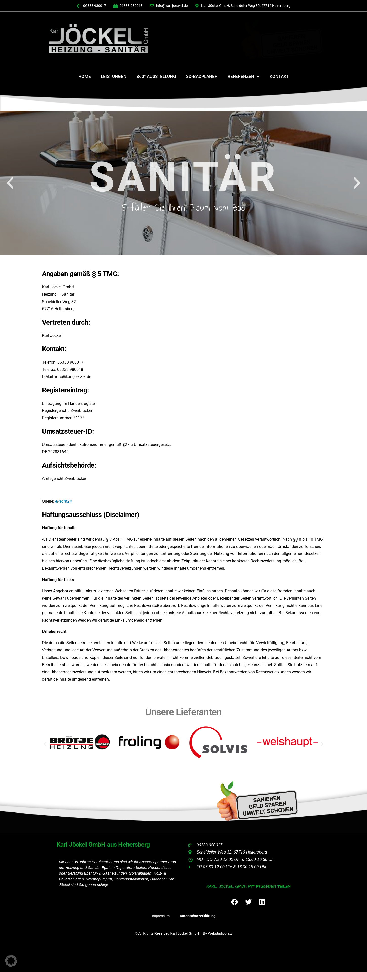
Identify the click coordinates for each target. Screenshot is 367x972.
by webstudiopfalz (217, 933)
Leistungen (113, 76)
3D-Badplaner (202, 76)
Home (84, 76)
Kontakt (279, 76)
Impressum (161, 916)
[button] (10, 183)
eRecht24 (63, 501)
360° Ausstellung (156, 76)
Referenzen (244, 76)
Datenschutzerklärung (197, 916)
